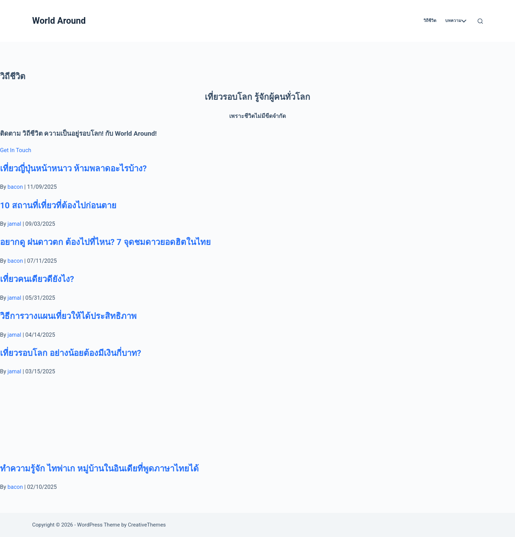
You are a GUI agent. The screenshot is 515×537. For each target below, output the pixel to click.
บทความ (455, 20)
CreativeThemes (147, 525)
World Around (59, 21)
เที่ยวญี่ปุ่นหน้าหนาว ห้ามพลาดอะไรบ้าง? (73, 168)
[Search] (480, 21)
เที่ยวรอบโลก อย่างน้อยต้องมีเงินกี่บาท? (70, 353)
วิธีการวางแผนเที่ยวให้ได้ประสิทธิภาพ (68, 316)
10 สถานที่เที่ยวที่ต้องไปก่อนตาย (58, 205)
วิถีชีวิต (429, 20)
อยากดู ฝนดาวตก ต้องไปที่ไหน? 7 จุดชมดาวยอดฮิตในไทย (105, 242)
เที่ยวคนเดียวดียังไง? (37, 279)
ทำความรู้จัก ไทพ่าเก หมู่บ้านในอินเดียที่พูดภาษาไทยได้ (99, 468)
